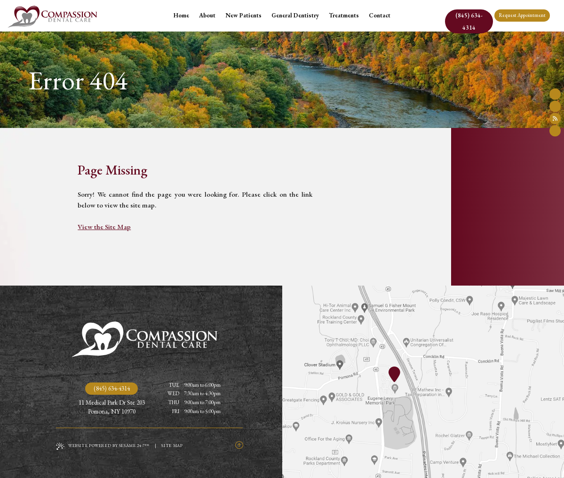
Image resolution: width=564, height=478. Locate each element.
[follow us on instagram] (555, 130)
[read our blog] (555, 118)
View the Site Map (104, 226)
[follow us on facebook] (555, 94)
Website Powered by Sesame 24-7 (103, 446)
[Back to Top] (239, 445)
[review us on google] (555, 106)
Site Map (172, 445)
